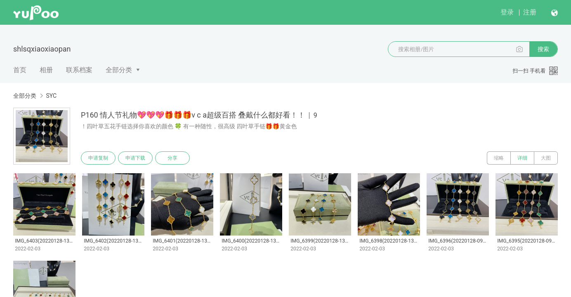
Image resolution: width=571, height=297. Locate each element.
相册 (46, 70)
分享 (172, 158)
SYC (51, 95)
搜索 (543, 49)
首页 (19, 70)
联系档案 (79, 70)
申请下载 (135, 158)
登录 (507, 12)
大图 (546, 158)
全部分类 (119, 70)
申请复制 (98, 158)
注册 (529, 12)
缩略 (499, 158)
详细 (522, 158)
